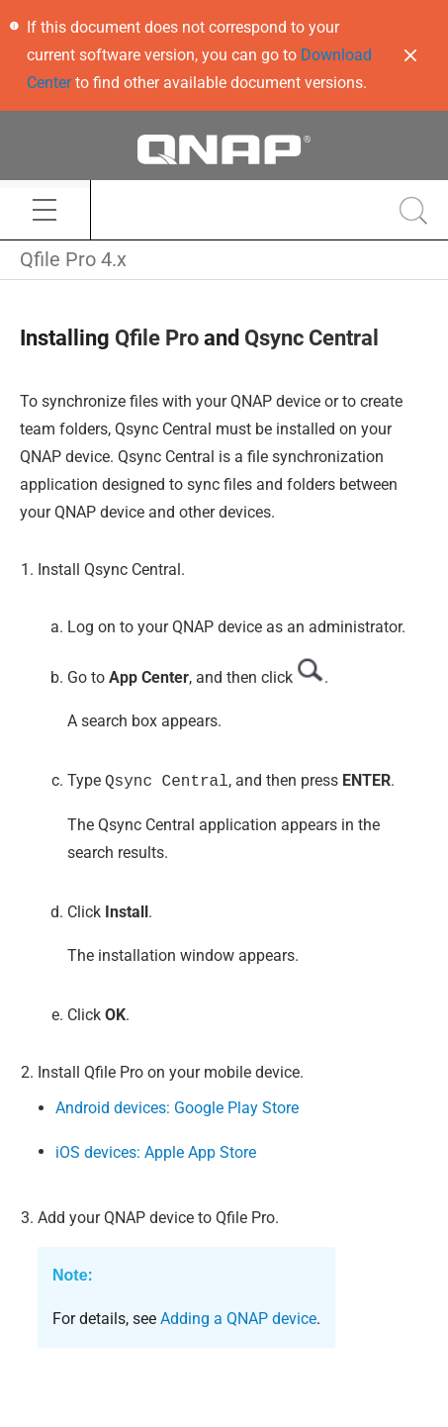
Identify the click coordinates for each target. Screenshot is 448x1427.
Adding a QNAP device (238, 1318)
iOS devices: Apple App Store (155, 1152)
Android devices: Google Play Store (177, 1107)
